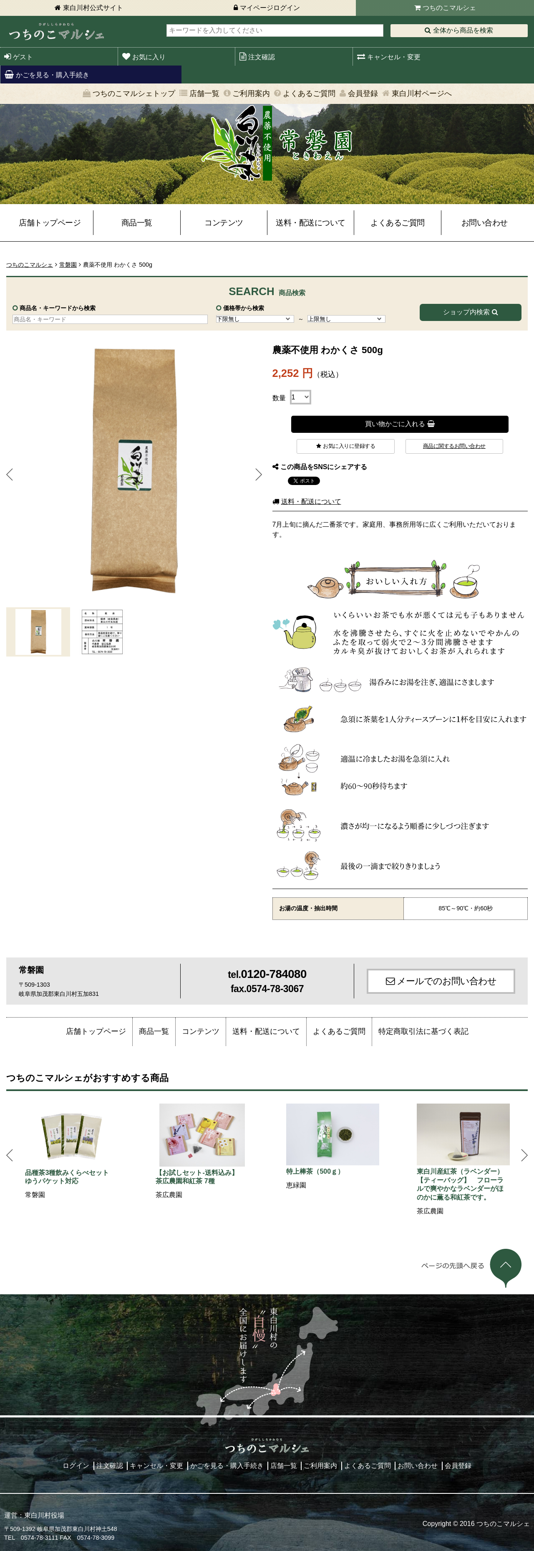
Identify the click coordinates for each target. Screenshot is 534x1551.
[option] (71, 1152)
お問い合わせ (484, 222)
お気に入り (149, 57)
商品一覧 (136, 222)
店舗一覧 (204, 93)
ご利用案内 (251, 93)
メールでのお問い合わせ (446, 981)
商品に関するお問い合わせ (454, 446)
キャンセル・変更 (394, 57)
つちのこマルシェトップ (134, 93)
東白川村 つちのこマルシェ (56, 31)
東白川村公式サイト (93, 7)
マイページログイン (270, 7)
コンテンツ (223, 222)
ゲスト (23, 57)
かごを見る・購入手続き (52, 74)
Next (258, 474)
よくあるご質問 (309, 93)
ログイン (76, 1465)
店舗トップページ (50, 222)
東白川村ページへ (422, 93)
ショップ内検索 (466, 312)
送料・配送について (310, 222)
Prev (9, 474)
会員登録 (363, 93)
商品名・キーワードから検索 (58, 308)
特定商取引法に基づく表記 (423, 1031)
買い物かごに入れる (395, 423)
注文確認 (261, 57)
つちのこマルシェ (449, 7)
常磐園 (68, 264)
